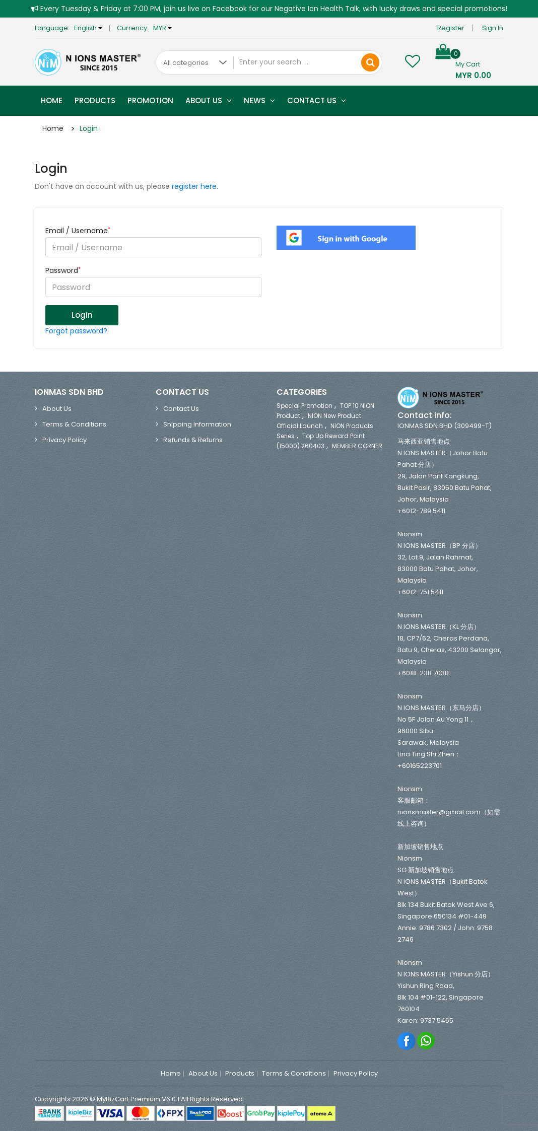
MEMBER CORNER (357, 446)
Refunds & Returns (193, 440)
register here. (195, 186)
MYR (162, 28)
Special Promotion (304, 405)
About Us (208, 100)
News (259, 100)
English (88, 28)
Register (450, 28)
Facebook (406, 1040)
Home (51, 100)
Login (89, 128)
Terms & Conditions (74, 424)
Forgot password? (76, 331)
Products (95, 100)
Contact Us (316, 100)
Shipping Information (197, 424)
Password (63, 270)
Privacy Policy (64, 440)
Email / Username (77, 231)
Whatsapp (426, 1040)
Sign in (492, 28)
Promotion (150, 100)
